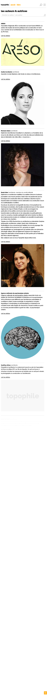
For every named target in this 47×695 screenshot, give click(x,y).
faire (18, 5)
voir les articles (5, 36)
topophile (5, 5)
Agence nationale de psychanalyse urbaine (15, 296)
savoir (13, 5)
